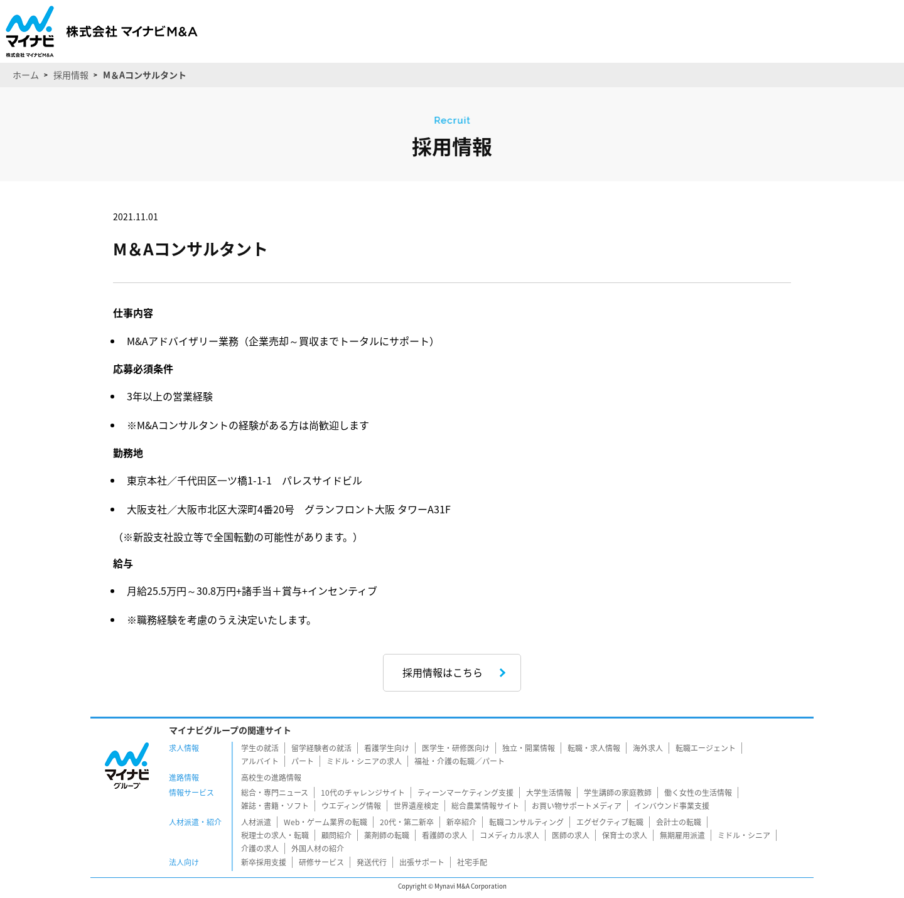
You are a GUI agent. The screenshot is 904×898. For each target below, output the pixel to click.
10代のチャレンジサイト (363, 792)
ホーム (26, 74)
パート (302, 761)
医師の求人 (570, 835)
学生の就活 (260, 748)
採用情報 (71, 74)
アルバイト (260, 761)
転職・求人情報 (594, 748)
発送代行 (372, 862)
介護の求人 (260, 848)
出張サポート (421, 862)
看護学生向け (386, 748)
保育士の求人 (624, 835)
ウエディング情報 (351, 805)
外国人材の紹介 (317, 848)
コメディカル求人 (509, 835)
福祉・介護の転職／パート (459, 761)
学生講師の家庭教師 (618, 792)
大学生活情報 (548, 792)
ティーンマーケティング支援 (465, 792)
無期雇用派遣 (682, 835)
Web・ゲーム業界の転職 (325, 822)
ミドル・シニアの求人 (364, 761)
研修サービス (321, 862)
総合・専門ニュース (274, 792)
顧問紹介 (336, 835)
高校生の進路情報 (271, 777)
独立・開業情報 (528, 748)
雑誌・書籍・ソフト (275, 805)
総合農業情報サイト (485, 805)
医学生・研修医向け (456, 748)
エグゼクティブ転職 (609, 822)
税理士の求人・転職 (275, 835)
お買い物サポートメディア (577, 805)
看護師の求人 (444, 835)
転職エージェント (705, 748)
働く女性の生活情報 (698, 792)
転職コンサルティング (526, 822)
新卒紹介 (461, 822)
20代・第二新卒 (407, 822)
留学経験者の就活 (321, 748)
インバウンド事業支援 (671, 805)
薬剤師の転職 (386, 835)
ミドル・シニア (744, 835)
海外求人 (648, 748)
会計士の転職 (678, 822)
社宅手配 (472, 862)
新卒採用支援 (263, 862)
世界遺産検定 (416, 805)
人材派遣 (256, 822)
